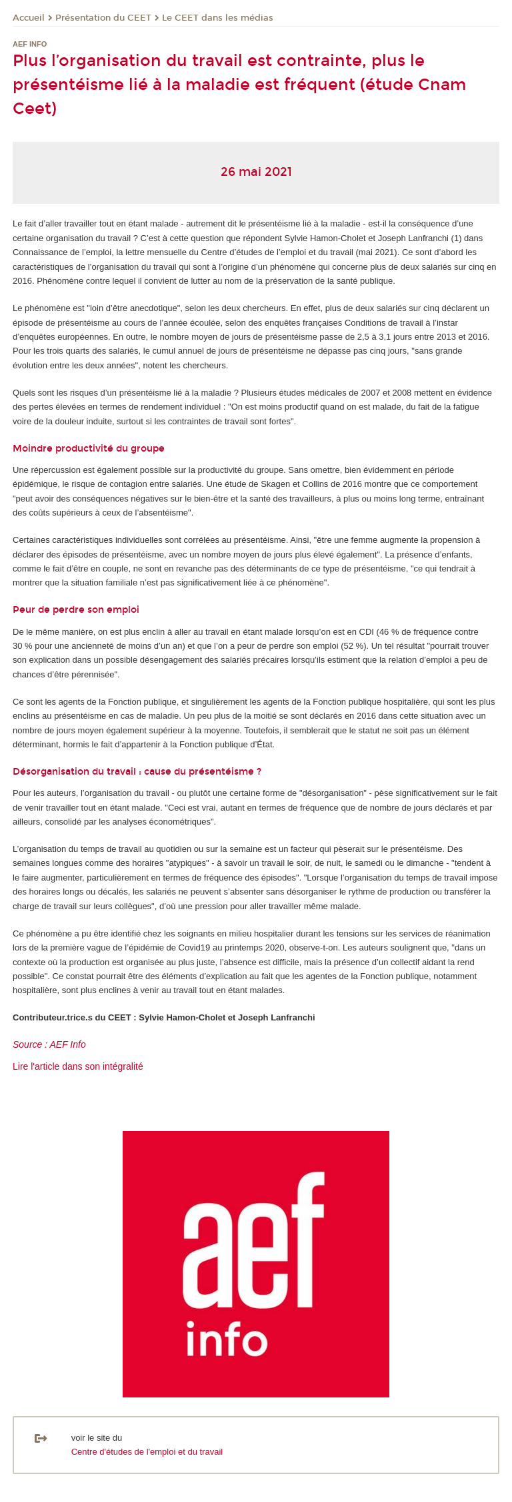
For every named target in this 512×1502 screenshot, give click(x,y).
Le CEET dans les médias (217, 18)
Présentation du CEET (103, 18)
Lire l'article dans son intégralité (78, 1066)
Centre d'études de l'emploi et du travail (147, 1452)
